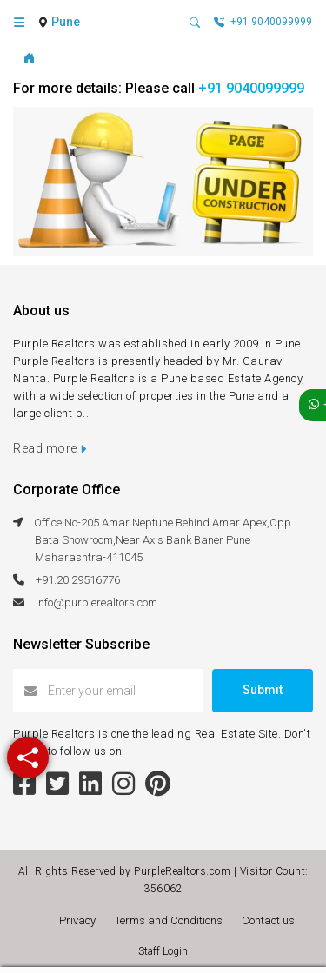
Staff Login (163, 951)
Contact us (268, 920)
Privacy (80, 920)
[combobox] (67, 22)
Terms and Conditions (171, 920)
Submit (263, 690)
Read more (50, 448)
